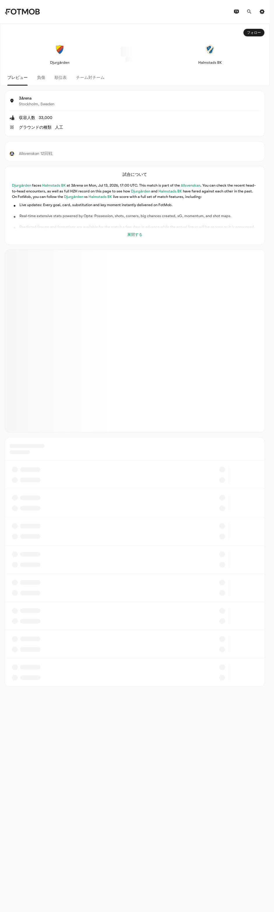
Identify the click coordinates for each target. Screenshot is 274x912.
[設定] (262, 12)
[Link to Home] (22, 12)
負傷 (41, 77)
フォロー (254, 33)
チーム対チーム (90, 77)
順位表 (60, 77)
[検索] (249, 12)
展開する (134, 234)
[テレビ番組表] (236, 12)
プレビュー (17, 77)
